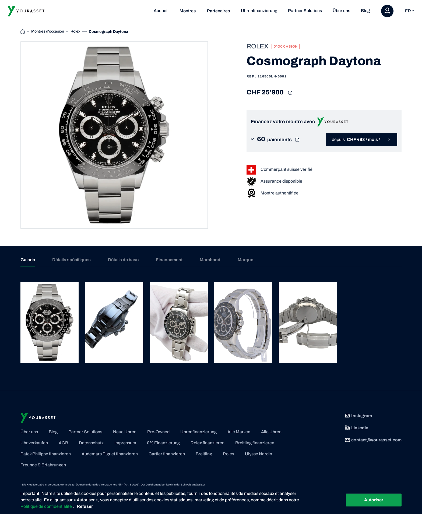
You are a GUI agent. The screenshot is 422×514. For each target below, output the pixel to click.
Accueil (161, 10)
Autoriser (373, 500)
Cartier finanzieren (167, 454)
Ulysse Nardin (258, 454)
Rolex (228, 454)
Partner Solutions (305, 10)
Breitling (204, 454)
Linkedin (356, 428)
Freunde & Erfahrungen (43, 465)
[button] (279, 140)
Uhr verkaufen (34, 443)
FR (408, 11)
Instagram (358, 416)
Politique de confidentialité (46, 506)
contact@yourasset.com (373, 440)
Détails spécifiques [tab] (71, 259)
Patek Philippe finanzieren (45, 454)
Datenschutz (91, 443)
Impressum (125, 443)
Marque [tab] (245, 259)
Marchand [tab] (210, 259)
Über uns (341, 10)
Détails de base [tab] (123, 259)
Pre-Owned (158, 432)
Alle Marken (238, 432)
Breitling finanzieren (254, 443)
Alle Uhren (271, 432)
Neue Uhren (124, 432)
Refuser (85, 506)
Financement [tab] (169, 259)
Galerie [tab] (27, 259)
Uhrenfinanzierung (259, 10)
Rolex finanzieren (207, 443)
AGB (63, 443)
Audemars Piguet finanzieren (110, 454)
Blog (365, 10)
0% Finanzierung (163, 443)
